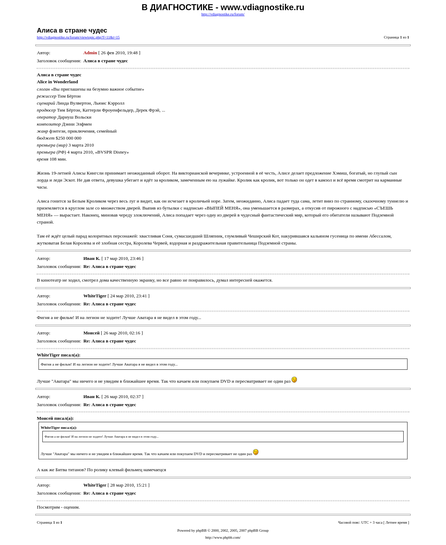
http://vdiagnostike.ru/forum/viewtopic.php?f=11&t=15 (78, 37)
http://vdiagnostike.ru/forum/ (222, 14)
